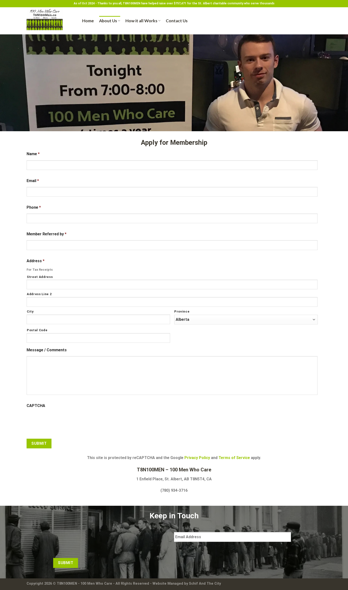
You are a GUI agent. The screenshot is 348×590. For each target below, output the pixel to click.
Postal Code (37, 330)
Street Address (40, 277)
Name (33, 154)
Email (33, 180)
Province (181, 311)
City (30, 311)
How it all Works (142, 20)
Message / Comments (47, 350)
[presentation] (63, 421)
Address (35, 261)
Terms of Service (234, 457)
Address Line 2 (39, 294)
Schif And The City (205, 584)
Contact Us (177, 20)
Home (88, 20)
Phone (34, 207)
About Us (109, 20)
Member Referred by (46, 234)
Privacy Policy (197, 457)
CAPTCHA (36, 405)
